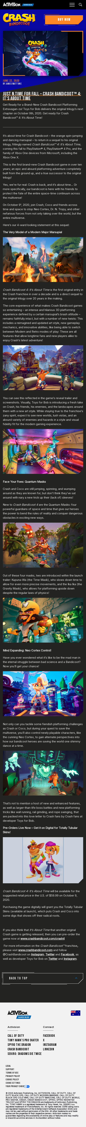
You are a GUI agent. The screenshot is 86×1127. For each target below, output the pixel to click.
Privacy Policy (13, 1076)
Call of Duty (16, 1036)
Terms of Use (12, 1072)
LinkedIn (48, 1049)
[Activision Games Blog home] (19, 1015)
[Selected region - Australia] (75, 1013)
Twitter (50, 954)
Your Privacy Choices (16, 1086)
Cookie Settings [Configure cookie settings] (13, 1083)
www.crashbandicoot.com (35, 950)
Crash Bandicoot (18, 1049)
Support (10, 1069)
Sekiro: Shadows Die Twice (24, 1054)
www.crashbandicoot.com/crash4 (42, 938)
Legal (8, 1066)
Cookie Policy (12, 1079)
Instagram (37, 954)
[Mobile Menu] (72, 4)
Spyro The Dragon (19, 1045)
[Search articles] (80, 4)
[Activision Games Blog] (18, 4)
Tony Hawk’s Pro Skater (23, 1040)
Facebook (67, 954)
